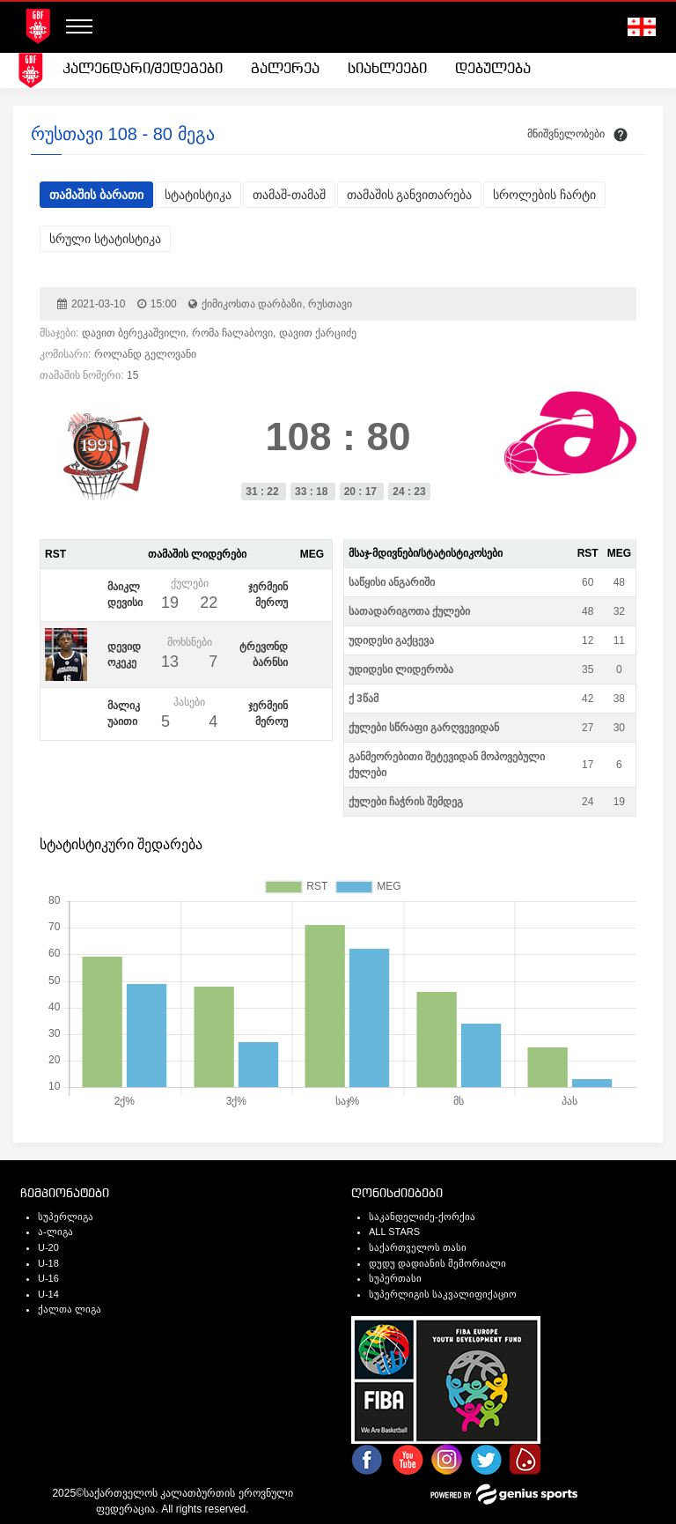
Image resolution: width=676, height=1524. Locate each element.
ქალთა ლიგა (69, 1309)
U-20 (48, 1247)
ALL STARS (394, 1231)
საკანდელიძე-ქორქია (422, 1216)
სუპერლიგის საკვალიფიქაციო (443, 1294)
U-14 (48, 1294)
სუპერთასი (395, 1278)
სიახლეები (387, 69)
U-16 (48, 1278)
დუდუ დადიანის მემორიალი (437, 1263)
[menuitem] (142, 69)
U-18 (48, 1263)
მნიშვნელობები (566, 134)
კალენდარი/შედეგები (142, 69)
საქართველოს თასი (418, 1247)
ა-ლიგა (55, 1231)
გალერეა (285, 69)
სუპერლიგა (65, 1216)
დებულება (493, 69)
